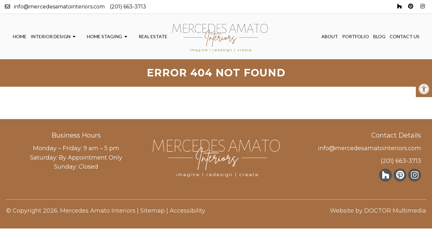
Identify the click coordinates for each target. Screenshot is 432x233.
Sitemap (152, 211)
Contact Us (404, 36)
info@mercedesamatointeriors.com (59, 7)
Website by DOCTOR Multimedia (378, 211)
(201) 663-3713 (128, 7)
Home (19, 36)
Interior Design (50, 36)
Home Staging (104, 36)
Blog (379, 36)
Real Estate (153, 36)
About (329, 36)
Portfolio (355, 36)
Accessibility (187, 211)
